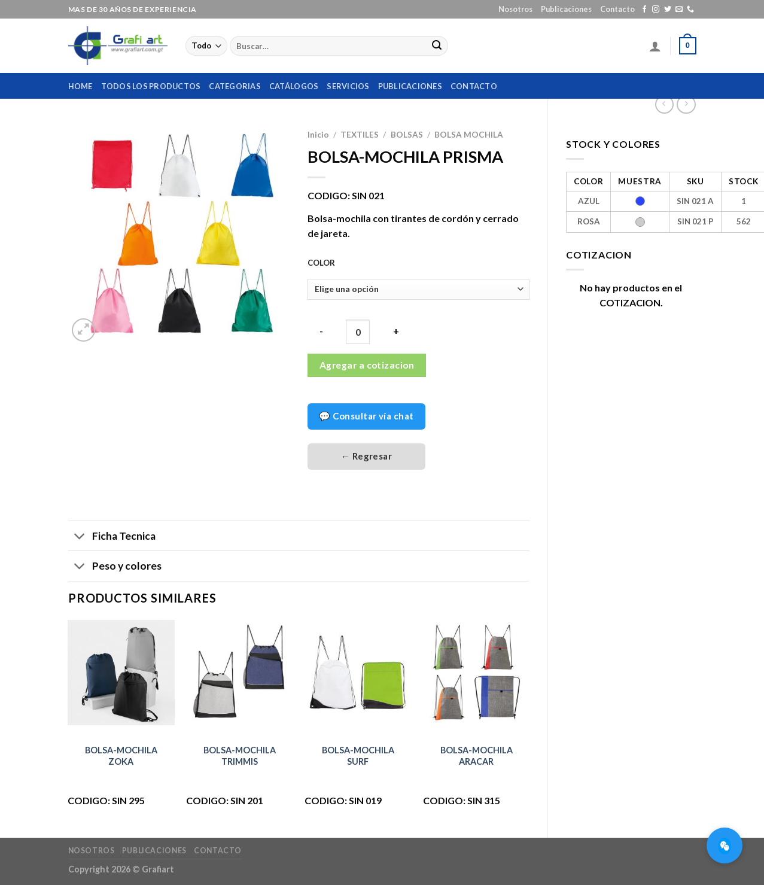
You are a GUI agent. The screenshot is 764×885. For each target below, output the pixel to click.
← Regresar (366, 456)
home (80, 86)
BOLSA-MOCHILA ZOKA (121, 756)
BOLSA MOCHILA (468, 134)
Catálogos (293, 86)
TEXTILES (359, 134)
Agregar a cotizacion (366, 365)
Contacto (617, 9)
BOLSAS (407, 134)
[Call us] (690, 9)
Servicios (348, 86)
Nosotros (515, 9)
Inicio (318, 134)
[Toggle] (80, 537)
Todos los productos (151, 86)
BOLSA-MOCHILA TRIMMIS (239, 756)
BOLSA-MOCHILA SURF (358, 756)
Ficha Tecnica (112, 537)
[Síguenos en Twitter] (667, 9)
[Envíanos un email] (679, 9)
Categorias (235, 86)
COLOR (321, 263)
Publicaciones (566, 9)
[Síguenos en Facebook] (644, 9)
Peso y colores (115, 567)
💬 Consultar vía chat (366, 415)
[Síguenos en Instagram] (655, 9)
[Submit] (437, 46)
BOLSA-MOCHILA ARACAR (476, 756)
